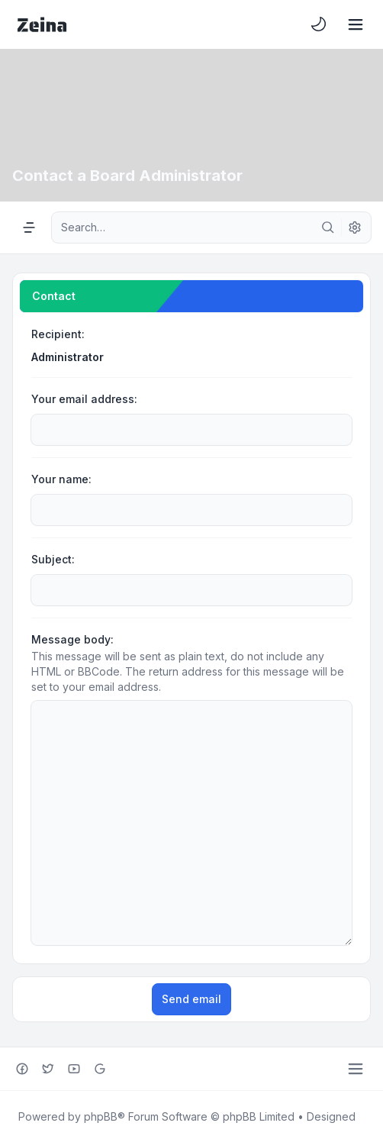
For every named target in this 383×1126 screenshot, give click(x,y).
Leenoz (53, 1078)
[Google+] (100, 1015)
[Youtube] (74, 1015)
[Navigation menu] (29, 227)
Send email (191, 945)
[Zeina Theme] (42, 24)
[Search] (328, 227)
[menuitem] (319, 24)
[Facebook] (22, 1015)
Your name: (61, 479)
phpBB (100, 1063)
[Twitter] (48, 1015)
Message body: (72, 639)
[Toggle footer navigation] (355, 1015)
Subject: (53, 559)
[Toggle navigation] (355, 24)
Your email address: (84, 398)
